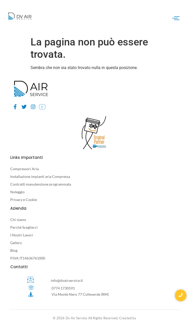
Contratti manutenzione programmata (40, 184)
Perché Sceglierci (24, 227)
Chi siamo (18, 219)
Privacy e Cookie (23, 199)
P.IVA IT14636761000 (27, 258)
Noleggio (17, 192)
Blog (13, 250)
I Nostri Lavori (21, 235)
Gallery (16, 243)
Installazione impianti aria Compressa (40, 176)
